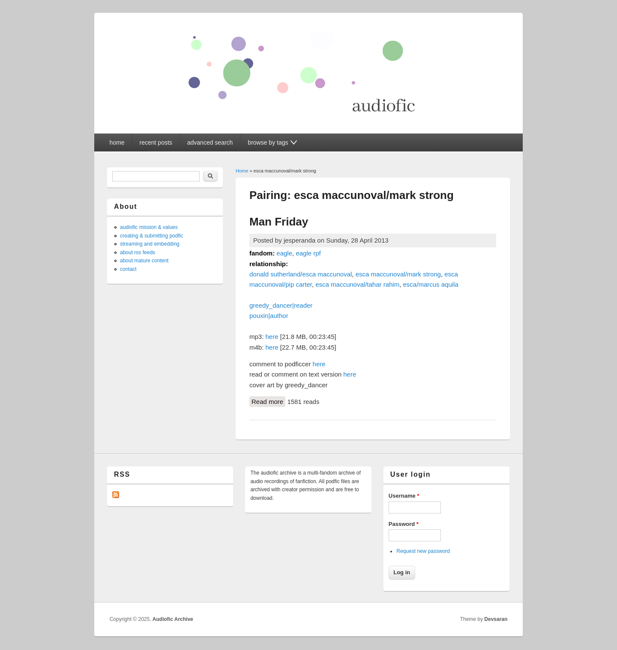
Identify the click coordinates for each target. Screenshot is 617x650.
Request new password (423, 551)
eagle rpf (308, 253)
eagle (284, 253)
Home (242, 170)
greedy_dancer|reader (280, 305)
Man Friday (278, 221)
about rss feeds (137, 252)
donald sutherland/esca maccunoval (300, 274)
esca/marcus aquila (430, 284)
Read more (268, 401)
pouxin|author (268, 315)
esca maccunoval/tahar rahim (357, 284)
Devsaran (495, 619)
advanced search (210, 142)
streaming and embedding (150, 244)
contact (128, 269)
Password (404, 524)
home (117, 142)
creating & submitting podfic (151, 236)
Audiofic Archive (173, 619)
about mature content (144, 261)
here (272, 336)
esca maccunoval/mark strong (398, 274)
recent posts (156, 142)
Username (404, 496)
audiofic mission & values (149, 227)
